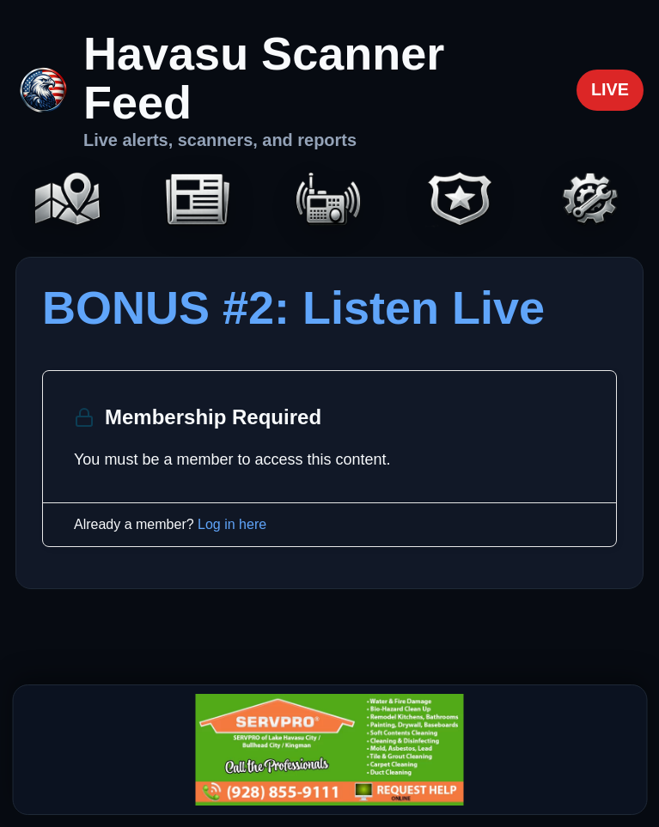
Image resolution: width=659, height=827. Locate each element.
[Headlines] (198, 200)
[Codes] (460, 200)
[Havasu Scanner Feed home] (288, 89)
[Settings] (591, 200)
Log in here (232, 524)
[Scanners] (330, 200)
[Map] (67, 200)
